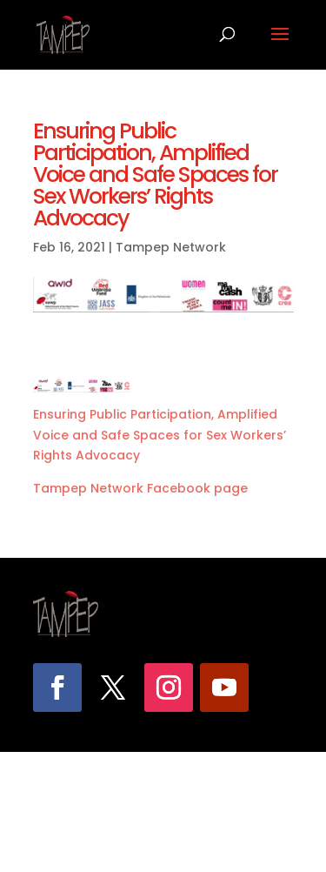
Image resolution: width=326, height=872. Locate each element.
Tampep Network (171, 247)
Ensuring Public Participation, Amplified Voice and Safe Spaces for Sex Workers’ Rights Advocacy (159, 435)
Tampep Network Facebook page (140, 488)
